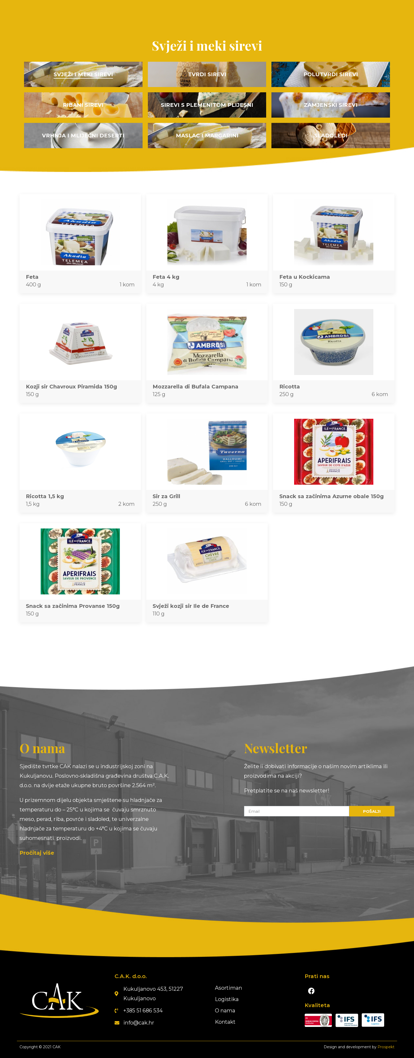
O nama (225, 1010)
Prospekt (386, 1047)
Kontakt (225, 1022)
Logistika (227, 999)
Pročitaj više (37, 853)
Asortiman (228, 988)
